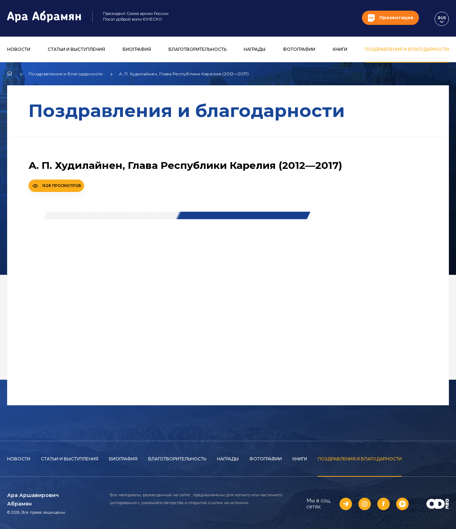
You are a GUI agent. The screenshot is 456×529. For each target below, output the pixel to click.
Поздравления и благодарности (407, 49)
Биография (137, 49)
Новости (18, 49)
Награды (254, 49)
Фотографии (299, 49)
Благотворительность (198, 49)
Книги (340, 49)
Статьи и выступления (76, 49)
